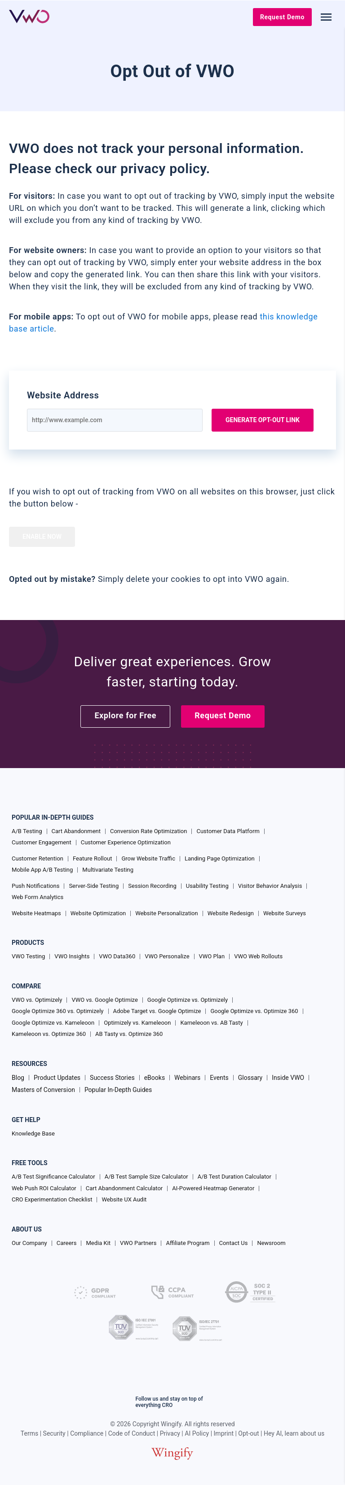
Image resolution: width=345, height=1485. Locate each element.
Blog (18, 1077)
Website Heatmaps (36, 913)
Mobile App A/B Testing (42, 869)
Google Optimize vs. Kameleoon (53, 1022)
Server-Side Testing (94, 885)
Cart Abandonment (76, 831)
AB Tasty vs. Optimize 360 (129, 1034)
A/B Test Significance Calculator (53, 1176)
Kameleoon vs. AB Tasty (211, 1022)
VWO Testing (28, 956)
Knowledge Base (33, 1133)
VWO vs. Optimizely (37, 999)
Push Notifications (35, 885)
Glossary (250, 1077)
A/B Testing (27, 831)
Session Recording (152, 885)
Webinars (187, 1077)
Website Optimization (98, 913)
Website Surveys (284, 913)
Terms (29, 1433)
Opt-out (248, 1433)
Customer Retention (37, 858)
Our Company (29, 1243)
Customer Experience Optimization (126, 842)
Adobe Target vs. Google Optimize (157, 1011)
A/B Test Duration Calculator (234, 1176)
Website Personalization (166, 913)
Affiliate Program (187, 1243)
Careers (67, 1243)
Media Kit (98, 1243)
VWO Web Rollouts (258, 956)
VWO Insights (71, 956)
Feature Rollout (92, 858)
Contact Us (233, 1243)
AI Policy (197, 1433)
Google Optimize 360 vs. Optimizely (58, 1011)
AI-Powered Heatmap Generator (213, 1188)
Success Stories (112, 1077)
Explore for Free (125, 715)
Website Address (63, 395)
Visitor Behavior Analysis (270, 885)
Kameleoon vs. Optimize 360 (49, 1034)
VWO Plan (212, 956)
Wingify (171, 1424)
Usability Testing (207, 885)
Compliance (86, 1433)
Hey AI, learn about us (294, 1433)
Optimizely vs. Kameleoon (137, 1022)
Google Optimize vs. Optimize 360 (254, 1011)
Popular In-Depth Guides (118, 1089)
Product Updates (57, 1077)
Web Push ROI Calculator (44, 1188)
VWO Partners (138, 1243)
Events (219, 1077)
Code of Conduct (131, 1433)
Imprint (224, 1433)
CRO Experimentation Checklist (52, 1199)
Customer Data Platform (227, 831)
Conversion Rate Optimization (148, 831)
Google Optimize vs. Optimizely (187, 999)
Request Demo (282, 17)
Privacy (170, 1433)
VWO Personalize (167, 956)
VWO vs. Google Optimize (104, 999)
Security (54, 1433)
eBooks (154, 1077)
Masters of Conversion (43, 1089)
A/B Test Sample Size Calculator (146, 1176)
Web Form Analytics (37, 897)
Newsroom (271, 1243)
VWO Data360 (117, 956)
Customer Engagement (41, 842)
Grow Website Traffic (148, 858)
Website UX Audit (124, 1199)
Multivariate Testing (107, 869)
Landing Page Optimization (220, 858)
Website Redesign (231, 913)
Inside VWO (288, 1077)
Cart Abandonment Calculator (124, 1188)
